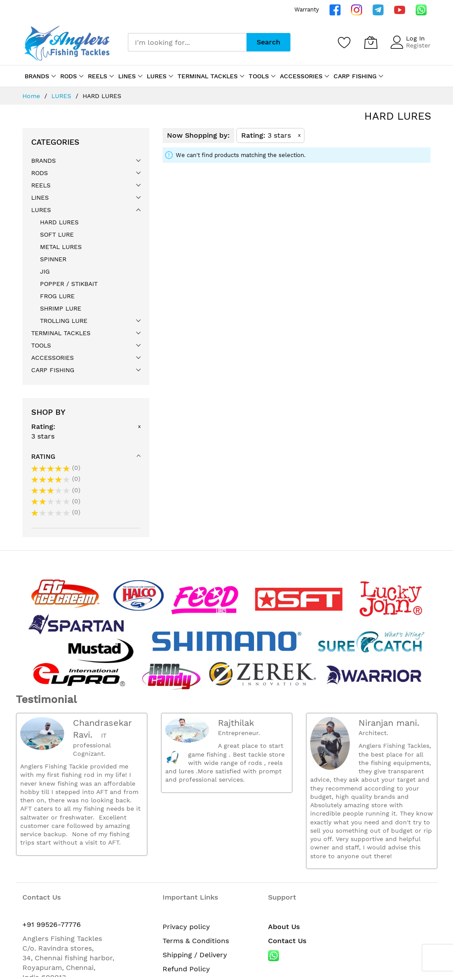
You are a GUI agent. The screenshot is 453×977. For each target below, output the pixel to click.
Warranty (306, 9)
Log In (415, 38)
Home (32, 95)
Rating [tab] (43, 457)
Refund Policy (186, 969)
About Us (284, 926)
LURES (62, 95)
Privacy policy (186, 926)
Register (418, 45)
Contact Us (287, 941)
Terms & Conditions (196, 941)
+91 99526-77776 (51, 924)
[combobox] (187, 42)
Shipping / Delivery (195, 955)
